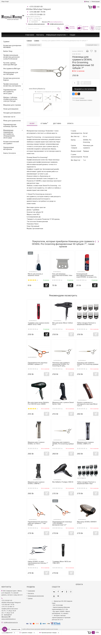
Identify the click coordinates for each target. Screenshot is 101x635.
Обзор (32, 123)
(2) (33, 280)
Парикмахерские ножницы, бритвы (10, 125)
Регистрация (96, 1)
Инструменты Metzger (11, 68)
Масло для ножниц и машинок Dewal (35, 274)
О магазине (29, 35)
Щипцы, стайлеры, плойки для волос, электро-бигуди (10, 99)
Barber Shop (7, 51)
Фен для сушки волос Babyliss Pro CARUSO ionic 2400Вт (38, 403)
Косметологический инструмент (11, 142)
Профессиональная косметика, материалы (12, 85)
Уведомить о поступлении (84, 89)
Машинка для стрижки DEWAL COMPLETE (85, 443)
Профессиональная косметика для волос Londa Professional (11, 57)
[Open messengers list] (4, 629)
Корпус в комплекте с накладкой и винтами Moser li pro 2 (87, 403)
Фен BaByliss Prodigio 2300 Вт (63, 482)
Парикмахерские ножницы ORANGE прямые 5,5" (37, 363)
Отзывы (44, 123)
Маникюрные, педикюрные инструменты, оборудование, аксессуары (9, 134)
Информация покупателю (56, 35)
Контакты (40, 35)
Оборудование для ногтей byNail (10, 73)
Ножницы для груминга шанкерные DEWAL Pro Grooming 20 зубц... (61, 364)
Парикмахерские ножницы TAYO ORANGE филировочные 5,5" (62, 523)
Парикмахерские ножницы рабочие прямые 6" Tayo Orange (37, 523)
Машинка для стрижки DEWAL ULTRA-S (36, 443)
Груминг (6, 42)
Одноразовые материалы (8, 148)
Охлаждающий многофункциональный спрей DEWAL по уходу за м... (86, 275)
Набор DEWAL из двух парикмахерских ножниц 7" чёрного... (38, 563)
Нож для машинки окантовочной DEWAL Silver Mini (62, 275)
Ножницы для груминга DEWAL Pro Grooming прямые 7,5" (87, 364)
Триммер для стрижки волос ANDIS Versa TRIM (38, 323)
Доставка (57, 123)
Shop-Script (5, 1)
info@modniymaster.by (57, 24)
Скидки (72, 35)
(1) (33, 408)
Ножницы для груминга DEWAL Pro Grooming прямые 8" (63, 443)
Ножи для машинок (10, 109)
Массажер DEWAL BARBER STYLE (87, 522)
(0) (57, 280)
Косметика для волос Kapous (11, 79)
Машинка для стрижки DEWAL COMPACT (36, 482)
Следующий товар (92, 45)
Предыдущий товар (34, 45)
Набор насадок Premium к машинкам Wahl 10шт (86, 482)
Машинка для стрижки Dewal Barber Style (63, 403)
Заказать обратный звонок (36, 24)
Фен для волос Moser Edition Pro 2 (62, 323)
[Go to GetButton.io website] (5, 633)
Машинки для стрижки (12, 105)
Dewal (77, 100)
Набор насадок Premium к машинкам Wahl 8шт (86, 323)
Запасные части (9, 117)
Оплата (70, 123)
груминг (89, 100)
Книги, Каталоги (9, 153)
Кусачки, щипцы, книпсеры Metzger (10, 64)
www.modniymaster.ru (56, 22)
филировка (83, 100)
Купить (87, 83)
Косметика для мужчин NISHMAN (12, 46)
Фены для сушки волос (12, 121)
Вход (86, 1)
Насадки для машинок (11, 113)
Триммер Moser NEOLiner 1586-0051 (61, 562)
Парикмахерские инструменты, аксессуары (9, 91)
